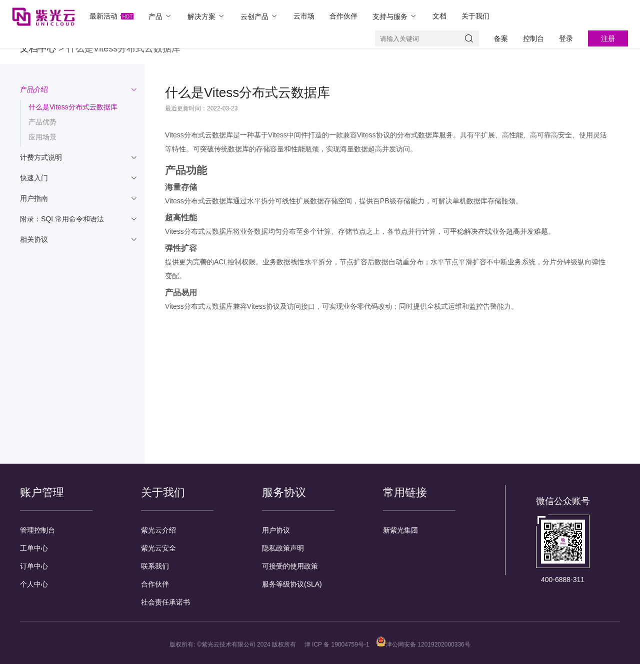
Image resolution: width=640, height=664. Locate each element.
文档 (439, 16)
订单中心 (34, 566)
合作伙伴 (344, 16)
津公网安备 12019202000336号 (423, 644)
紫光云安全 (158, 548)
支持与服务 (395, 16)
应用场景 (42, 137)
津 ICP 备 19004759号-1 (337, 644)
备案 (501, 38)
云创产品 (259, 16)
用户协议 (276, 530)
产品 (160, 16)
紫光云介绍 (158, 530)
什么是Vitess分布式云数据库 (73, 107)
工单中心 (34, 548)
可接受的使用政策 (290, 566)
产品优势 (42, 122)
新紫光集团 (400, 530)
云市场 (304, 16)
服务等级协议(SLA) (292, 584)
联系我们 (155, 566)
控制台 (533, 38)
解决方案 (207, 16)
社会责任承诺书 (165, 602)
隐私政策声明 (283, 548)
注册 (608, 38)
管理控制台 (37, 530)
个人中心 (34, 584)
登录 (566, 38)
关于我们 (476, 16)
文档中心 (38, 48)
